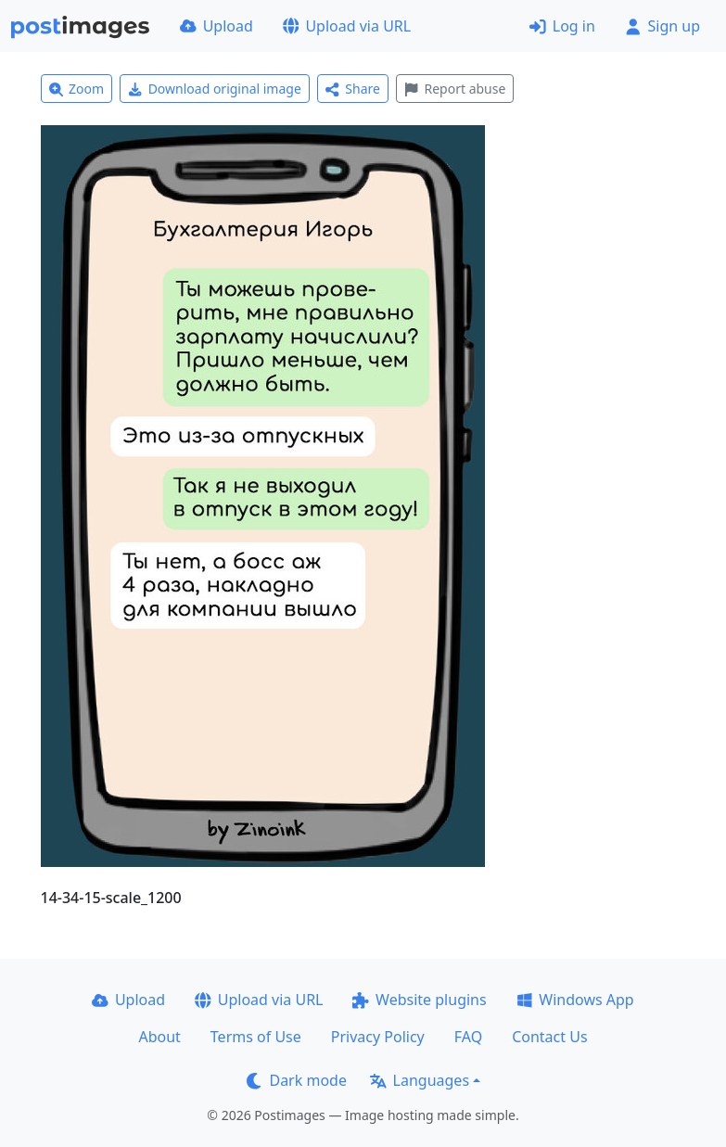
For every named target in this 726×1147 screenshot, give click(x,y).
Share (352, 88)
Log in (562, 26)
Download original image (214, 88)
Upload (216, 26)
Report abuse (454, 88)
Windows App (575, 999)
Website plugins (419, 999)
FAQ (468, 1036)
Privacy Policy (378, 1036)
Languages (419, 1080)
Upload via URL (347, 26)
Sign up (662, 26)
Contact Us (549, 1036)
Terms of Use (255, 1036)
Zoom (77, 88)
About (159, 1036)
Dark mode (297, 1080)
